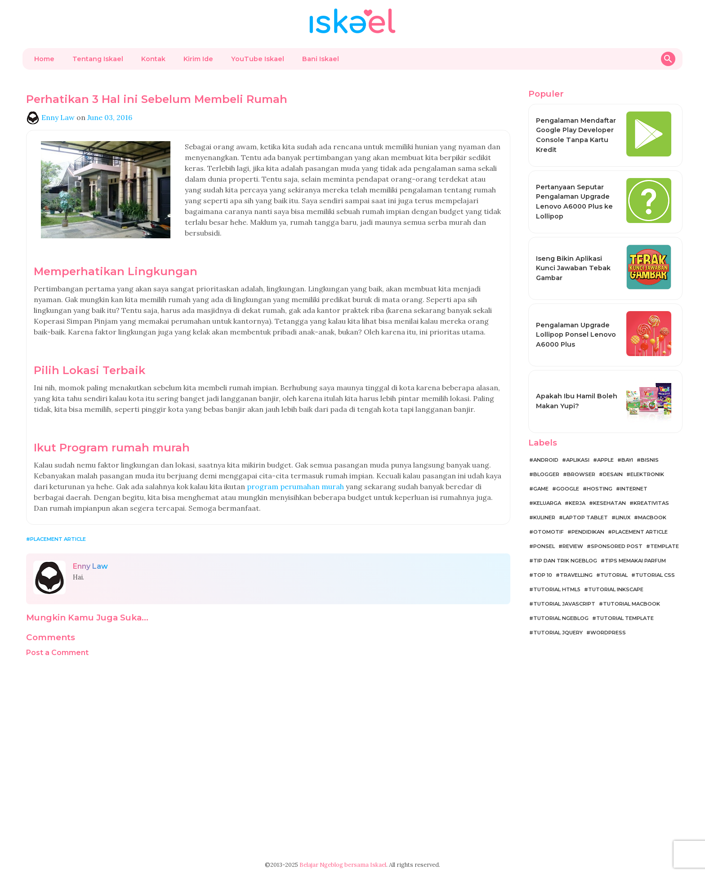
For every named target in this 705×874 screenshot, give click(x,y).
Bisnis (650, 460)
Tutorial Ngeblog (561, 618)
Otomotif (548, 532)
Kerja (577, 503)
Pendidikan (587, 532)
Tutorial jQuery (558, 632)
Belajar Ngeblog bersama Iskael (342, 865)
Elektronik (647, 474)
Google (567, 489)
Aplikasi (577, 460)
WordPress (608, 632)
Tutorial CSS (655, 575)
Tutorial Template (625, 618)
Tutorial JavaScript (564, 604)
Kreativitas (651, 503)
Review (572, 546)
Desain (613, 474)
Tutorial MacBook (631, 604)
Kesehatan (609, 503)
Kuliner (544, 517)
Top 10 (542, 575)
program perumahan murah (295, 486)
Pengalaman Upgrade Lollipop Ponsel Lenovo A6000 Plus (576, 334)
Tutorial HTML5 (556, 589)
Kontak (153, 59)
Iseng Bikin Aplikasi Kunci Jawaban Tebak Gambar (573, 268)
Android (545, 460)
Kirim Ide (198, 59)
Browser (581, 474)
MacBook (652, 517)
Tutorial (614, 575)
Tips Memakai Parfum (635, 560)
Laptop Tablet (585, 517)
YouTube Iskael (257, 59)
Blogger (546, 474)
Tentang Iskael (97, 59)
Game (541, 489)
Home (44, 59)
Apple (605, 460)
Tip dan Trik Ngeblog (565, 560)
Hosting (599, 489)
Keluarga (547, 503)
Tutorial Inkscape (615, 589)
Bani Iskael (320, 59)
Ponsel (544, 546)
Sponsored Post (617, 546)
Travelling (576, 575)
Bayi (627, 460)
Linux (623, 517)
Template (664, 546)
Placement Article (58, 539)
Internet (633, 489)
